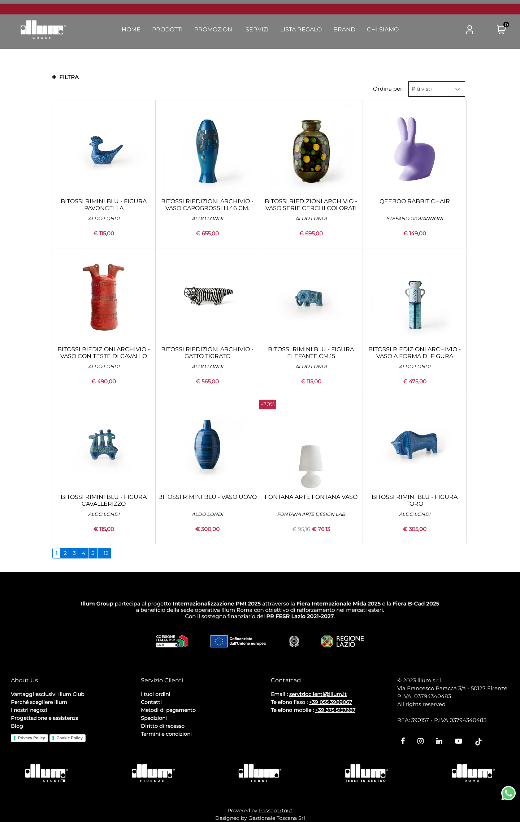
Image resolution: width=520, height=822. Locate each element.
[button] (441, 29)
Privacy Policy (31, 738)
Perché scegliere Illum (39, 702)
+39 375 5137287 (335, 710)
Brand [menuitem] (344, 29)
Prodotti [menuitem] (167, 29)
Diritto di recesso (163, 726)
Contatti (151, 702)
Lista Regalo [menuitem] (301, 29)
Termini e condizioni (166, 734)
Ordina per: (388, 88)
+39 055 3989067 (330, 702)
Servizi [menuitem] (257, 29)
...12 (104, 553)
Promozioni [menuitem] (214, 29)
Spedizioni (154, 718)
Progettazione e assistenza (44, 718)
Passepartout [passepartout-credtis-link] (275, 810)
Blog (17, 726)
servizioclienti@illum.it (318, 694)
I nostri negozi (29, 710)
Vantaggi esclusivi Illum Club (47, 694)
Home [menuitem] (131, 29)
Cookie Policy (70, 738)
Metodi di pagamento (168, 710)
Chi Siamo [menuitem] (383, 29)
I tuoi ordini (155, 694)
